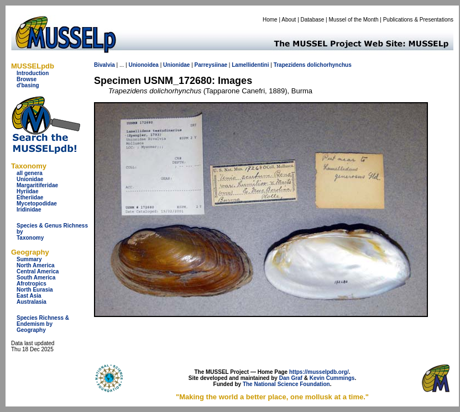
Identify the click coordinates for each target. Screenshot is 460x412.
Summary (29, 259)
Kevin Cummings (332, 378)
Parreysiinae (211, 65)
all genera (30, 173)
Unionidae (30, 179)
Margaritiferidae (37, 185)
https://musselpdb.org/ (319, 372)
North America (36, 265)
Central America (38, 271)
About (288, 20)
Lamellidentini (250, 65)
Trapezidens (290, 65)
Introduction (33, 73)
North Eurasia (35, 290)
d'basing (28, 85)
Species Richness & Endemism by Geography (43, 324)
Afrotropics (31, 284)
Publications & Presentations (418, 20)
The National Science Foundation (286, 384)
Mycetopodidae (37, 203)
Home (270, 20)
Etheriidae (30, 197)
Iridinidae (29, 210)
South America (36, 277)
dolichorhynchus (329, 65)
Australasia (31, 302)
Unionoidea (143, 65)
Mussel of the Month (354, 20)
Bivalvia (104, 65)
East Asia (29, 296)
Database (313, 20)
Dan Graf (290, 378)
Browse (26, 79)
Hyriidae (27, 191)
